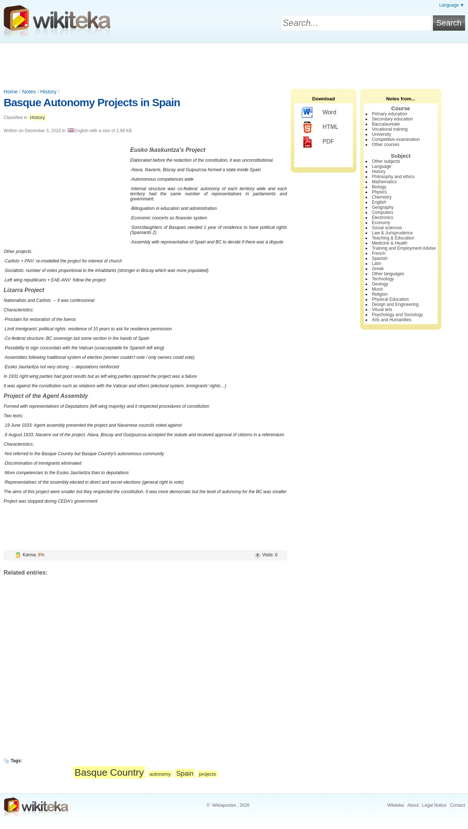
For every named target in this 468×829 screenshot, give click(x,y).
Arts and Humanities (391, 319)
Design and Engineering (395, 304)
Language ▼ (451, 5)
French (378, 253)
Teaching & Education (393, 238)
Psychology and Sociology (397, 314)
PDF (318, 142)
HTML (320, 127)
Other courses (385, 144)
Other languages (388, 273)
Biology (379, 186)
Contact (457, 805)
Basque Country (109, 772)
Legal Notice (434, 805)
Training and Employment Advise (404, 248)
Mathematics (384, 181)
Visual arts (382, 309)
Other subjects (386, 161)
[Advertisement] (234, 63)
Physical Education (390, 299)
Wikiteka (395, 805)
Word (319, 113)
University (381, 134)
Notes (29, 92)
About (413, 805)
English (379, 202)
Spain (184, 773)
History (48, 92)
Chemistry (382, 197)
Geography (382, 207)
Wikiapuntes (224, 805)
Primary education (389, 113)
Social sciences (387, 227)
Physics (379, 192)
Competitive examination (396, 139)
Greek (378, 268)
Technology (383, 278)
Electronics (382, 217)
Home (11, 92)
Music (377, 289)
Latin (376, 263)
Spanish (380, 258)
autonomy (160, 774)
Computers (382, 212)
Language (381, 166)
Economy (381, 222)
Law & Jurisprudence (392, 232)
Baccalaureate (386, 124)
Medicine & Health (389, 243)
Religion (380, 294)
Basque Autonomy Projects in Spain (92, 102)
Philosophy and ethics (393, 176)
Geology (380, 284)
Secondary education (392, 119)
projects (207, 774)
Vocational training (390, 129)
